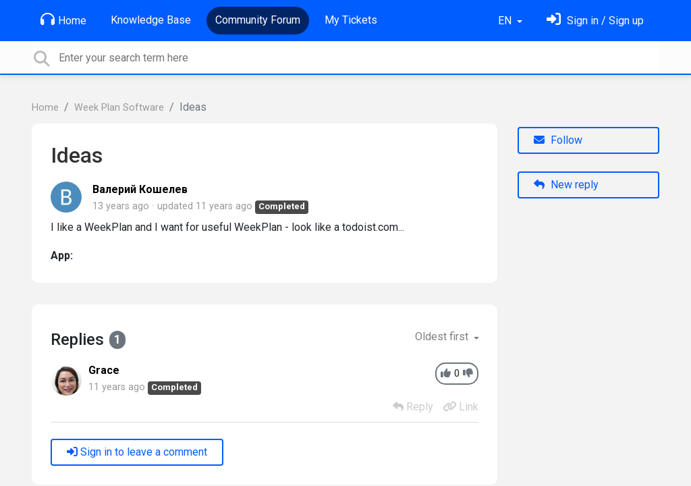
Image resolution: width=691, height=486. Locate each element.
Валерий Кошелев (140, 189)
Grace (103, 370)
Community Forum (257, 20)
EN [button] (506, 20)
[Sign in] (595, 20)
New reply (566, 184)
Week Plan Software (119, 107)
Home (63, 19)
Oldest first (443, 336)
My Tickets (351, 20)
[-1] (468, 373)
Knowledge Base (151, 20)
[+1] (446, 373)
